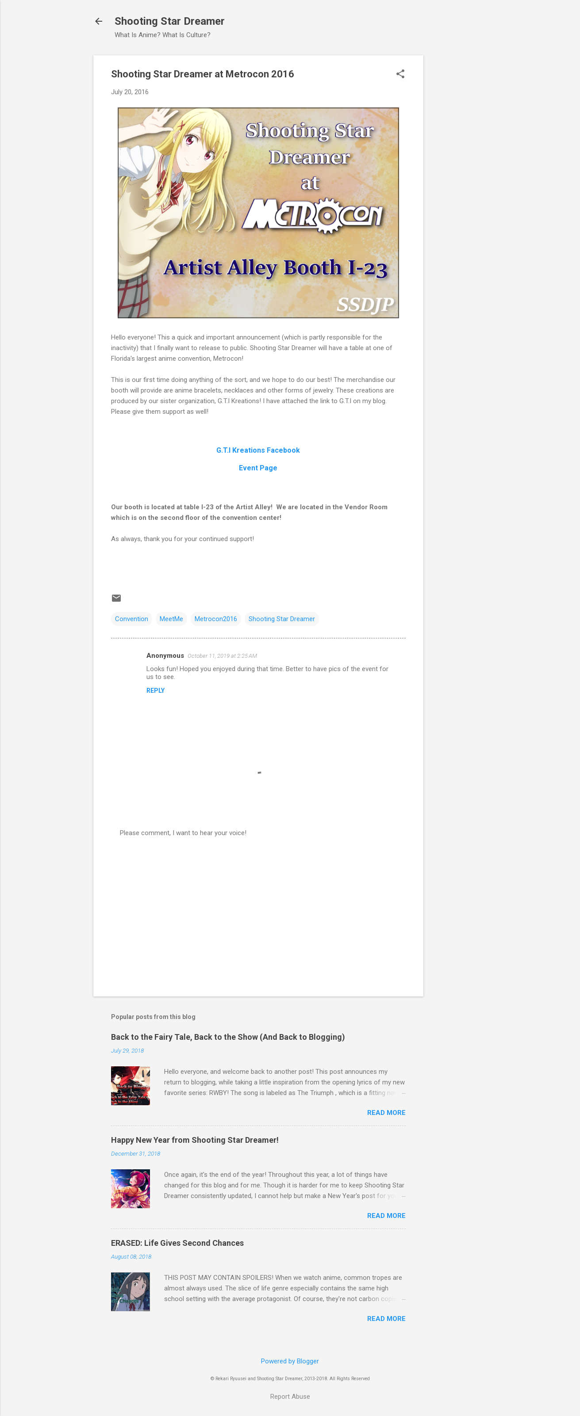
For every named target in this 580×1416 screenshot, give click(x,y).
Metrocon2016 (216, 619)
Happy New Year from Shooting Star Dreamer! (195, 1140)
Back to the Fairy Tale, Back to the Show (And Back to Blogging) (228, 1037)
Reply (155, 690)
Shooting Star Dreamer (170, 21)
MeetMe (171, 619)
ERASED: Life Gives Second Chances (177, 1243)
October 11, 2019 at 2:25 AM (222, 656)
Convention (131, 619)
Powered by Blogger (290, 1361)
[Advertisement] (458, 188)
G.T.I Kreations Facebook (258, 450)
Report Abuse (290, 1397)
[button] (400, 75)
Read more (386, 1113)
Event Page (258, 468)
